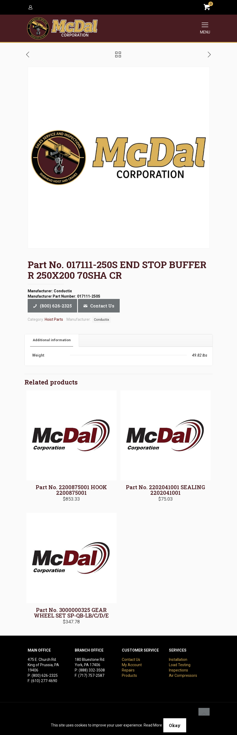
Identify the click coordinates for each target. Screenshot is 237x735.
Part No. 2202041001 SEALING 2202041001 (165, 490)
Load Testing (179, 665)
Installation (178, 659)
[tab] (52, 340)
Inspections (178, 670)
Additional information (52, 340)
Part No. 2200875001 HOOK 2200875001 (71, 490)
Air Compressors (183, 675)
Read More (153, 725)
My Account (132, 665)
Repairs (128, 670)
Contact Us (131, 659)
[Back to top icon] (204, 713)
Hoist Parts (54, 319)
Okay (175, 725)
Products (129, 675)
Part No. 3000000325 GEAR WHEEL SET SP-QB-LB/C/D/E (71, 612)
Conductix (101, 320)
